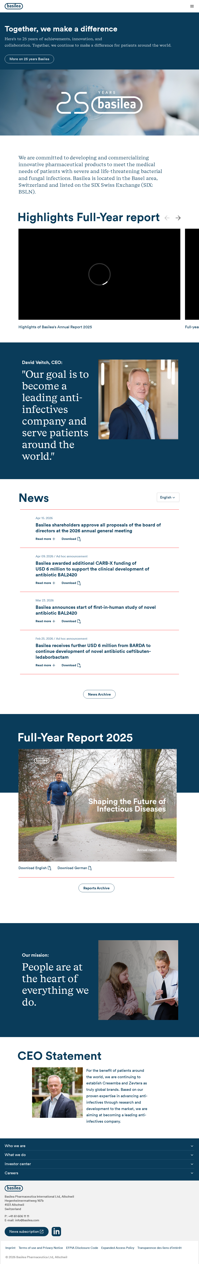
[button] (178, 217)
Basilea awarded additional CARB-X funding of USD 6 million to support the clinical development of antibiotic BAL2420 (92, 569)
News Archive (99, 694)
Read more (43, 539)
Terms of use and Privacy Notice (41, 1248)
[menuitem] (15, 1146)
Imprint (10, 1248)
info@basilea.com (27, 1220)
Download (69, 539)
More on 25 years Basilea (29, 59)
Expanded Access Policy (117, 1248)
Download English (32, 868)
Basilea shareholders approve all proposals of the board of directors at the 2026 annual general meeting (98, 527)
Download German (72, 868)
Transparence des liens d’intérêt (159, 1248)
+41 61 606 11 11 (18, 1216)
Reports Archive (96, 888)
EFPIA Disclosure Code (82, 1248)
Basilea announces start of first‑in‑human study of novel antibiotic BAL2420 (96, 610)
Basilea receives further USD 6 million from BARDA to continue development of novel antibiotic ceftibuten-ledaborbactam (93, 651)
